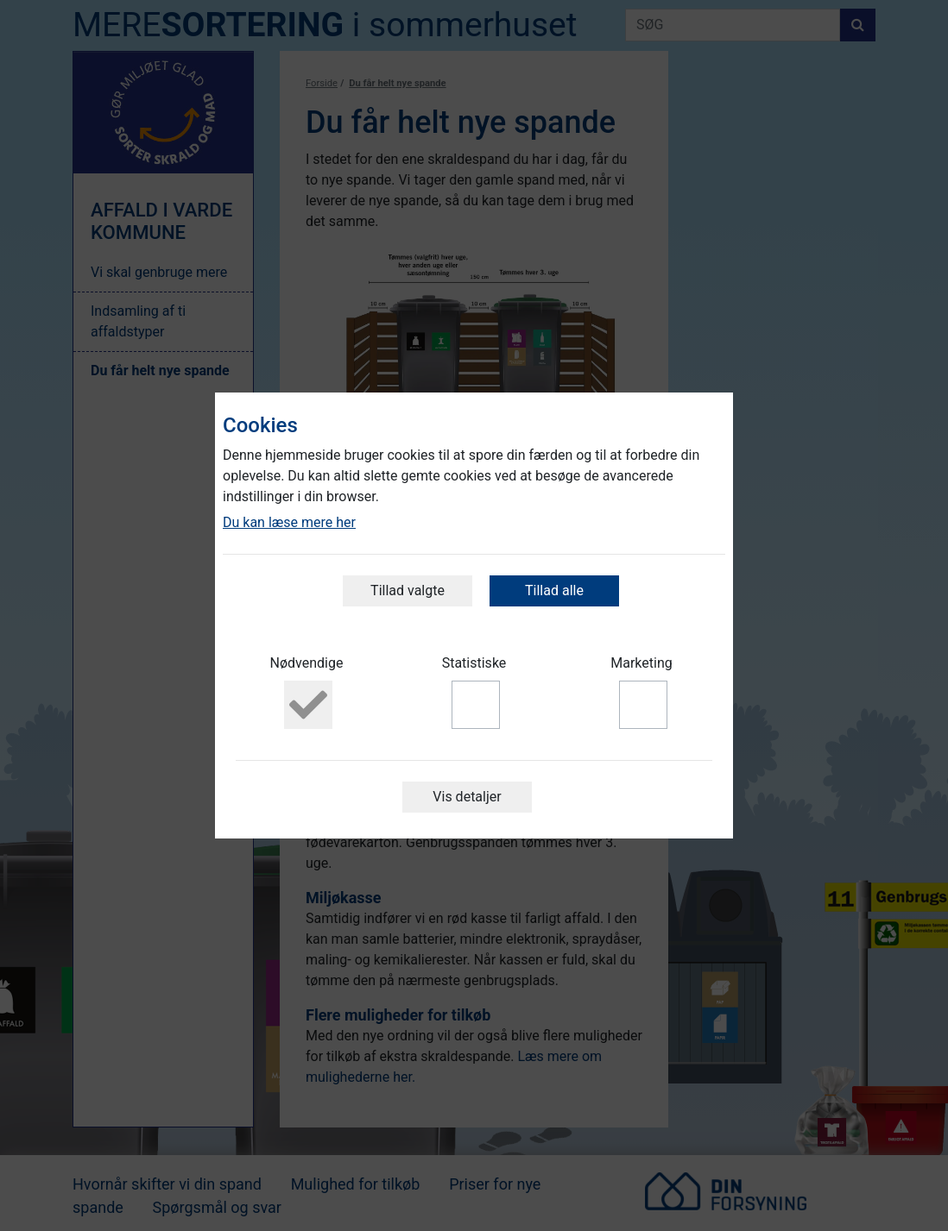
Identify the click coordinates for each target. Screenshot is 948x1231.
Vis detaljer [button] (467, 796)
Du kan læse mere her (289, 522)
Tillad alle (554, 590)
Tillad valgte (407, 590)
